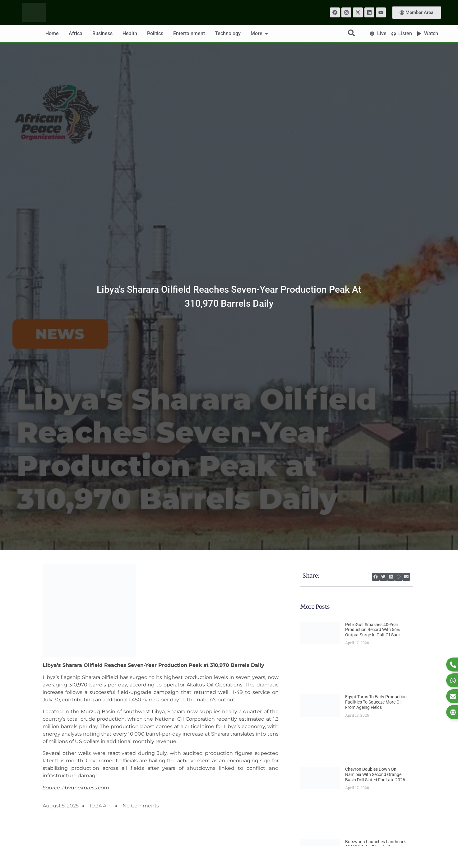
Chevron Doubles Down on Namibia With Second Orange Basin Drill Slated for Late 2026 (375, 774)
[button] (376, 577)
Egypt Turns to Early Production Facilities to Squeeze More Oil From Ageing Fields (376, 702)
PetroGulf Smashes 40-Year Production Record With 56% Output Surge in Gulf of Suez (372, 630)
